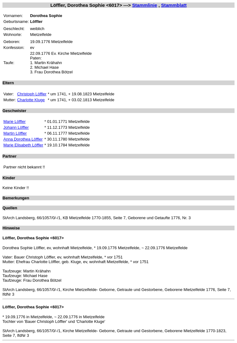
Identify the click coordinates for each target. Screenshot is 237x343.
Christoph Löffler (31, 94)
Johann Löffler (16, 127)
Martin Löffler (15, 133)
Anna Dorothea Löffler (23, 139)
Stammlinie (144, 5)
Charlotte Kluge (31, 100)
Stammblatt (174, 5)
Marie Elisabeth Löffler (23, 145)
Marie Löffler (14, 121)
